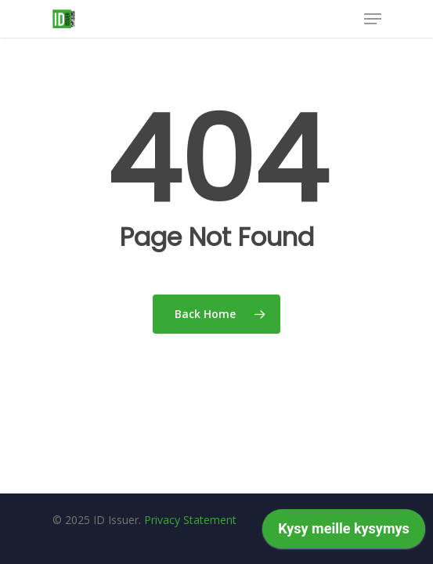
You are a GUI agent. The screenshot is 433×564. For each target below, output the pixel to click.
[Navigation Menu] (372, 19)
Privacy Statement (190, 519)
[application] (343, 532)
